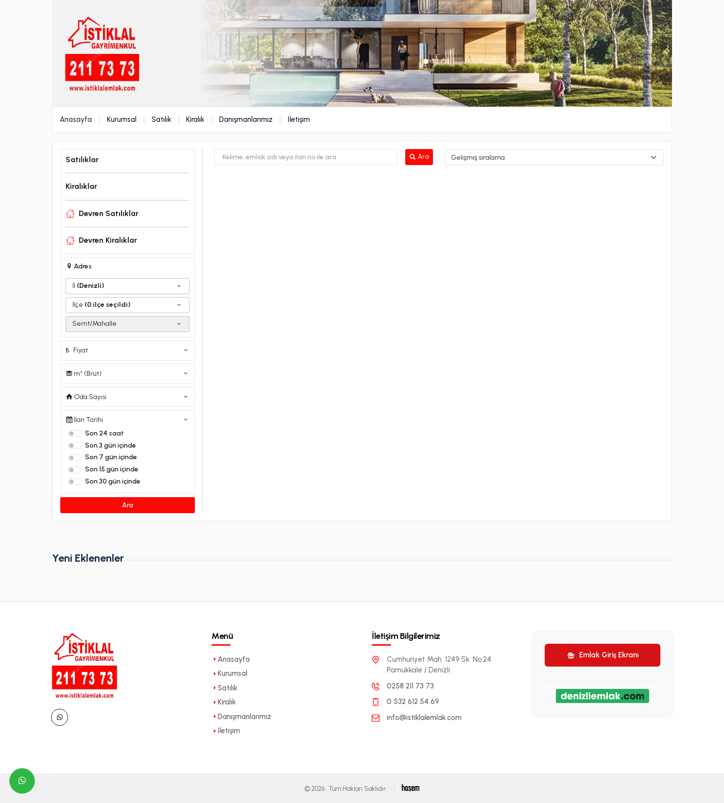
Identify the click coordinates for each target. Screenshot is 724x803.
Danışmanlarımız (246, 119)
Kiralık (195, 119)
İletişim (299, 119)
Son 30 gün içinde (112, 481)
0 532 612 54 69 (413, 701)
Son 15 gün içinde (111, 469)
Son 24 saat (104, 433)
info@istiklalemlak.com (424, 717)
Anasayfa (76, 119)
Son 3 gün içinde (110, 445)
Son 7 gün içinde (111, 457)
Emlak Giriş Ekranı (602, 655)
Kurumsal (122, 119)
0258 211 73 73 (410, 686)
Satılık (161, 119)
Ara (127, 505)
